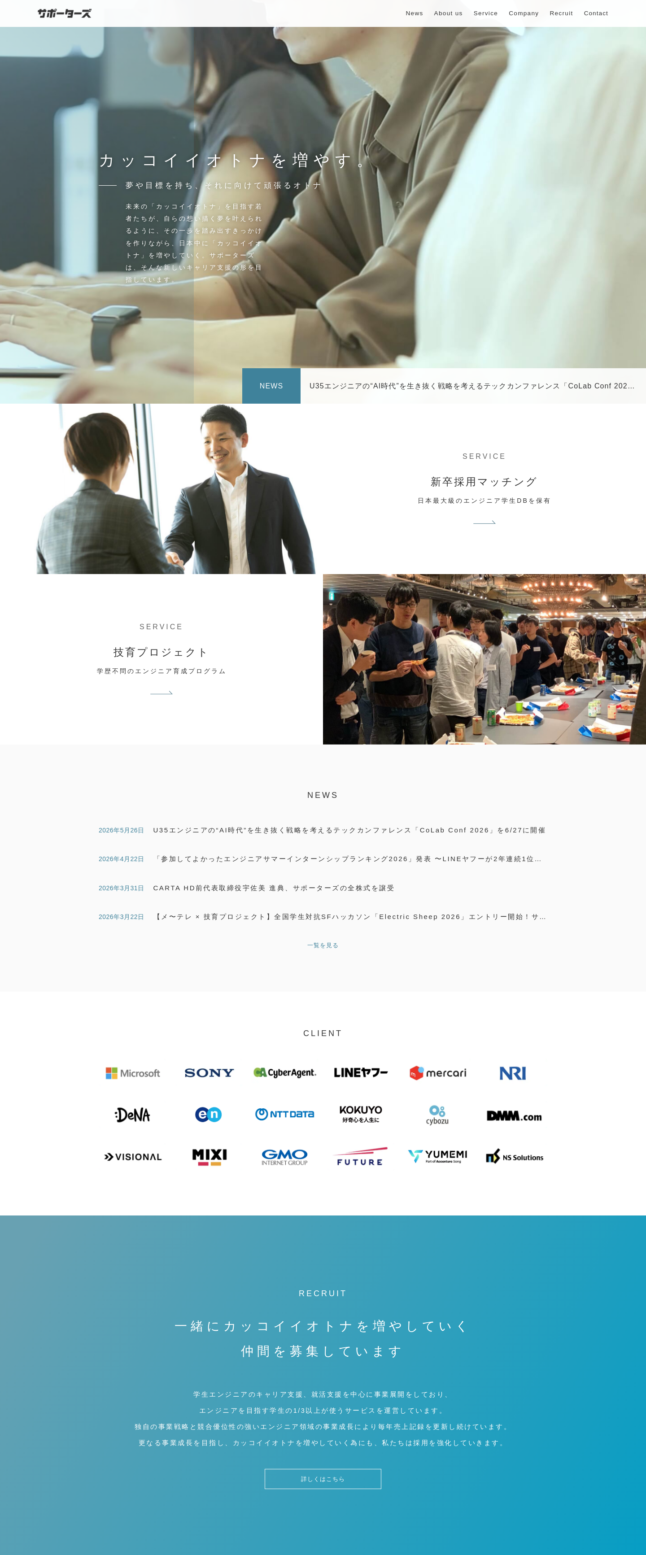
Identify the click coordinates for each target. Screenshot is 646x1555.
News (414, 13)
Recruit (561, 13)
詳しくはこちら (323, 1485)
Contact (596, 13)
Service (486, 13)
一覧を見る (323, 945)
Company (524, 13)
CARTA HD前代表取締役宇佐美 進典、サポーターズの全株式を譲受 (274, 888)
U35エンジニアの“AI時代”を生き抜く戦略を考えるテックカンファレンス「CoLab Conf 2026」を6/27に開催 (349, 830)
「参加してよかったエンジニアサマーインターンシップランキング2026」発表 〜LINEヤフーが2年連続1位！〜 (351, 858)
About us (448, 13)
